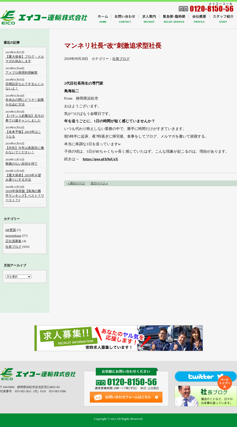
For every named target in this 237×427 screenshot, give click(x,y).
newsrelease (13, 235)
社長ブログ (121, 59)
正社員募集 (13, 241)
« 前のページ (76, 183)
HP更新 (10, 230)
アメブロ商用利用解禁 (21, 72)
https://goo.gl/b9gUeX (100, 159)
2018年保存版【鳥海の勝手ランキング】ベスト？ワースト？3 (24, 195)
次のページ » (99, 183)
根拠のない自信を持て (21, 163)
